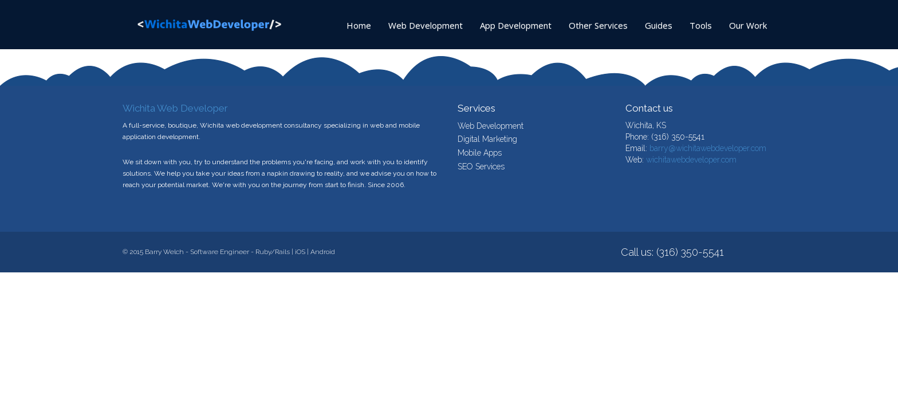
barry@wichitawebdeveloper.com (707, 148)
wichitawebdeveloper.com (691, 159)
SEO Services (481, 166)
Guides (658, 25)
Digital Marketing (487, 139)
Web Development (425, 25)
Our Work (748, 25)
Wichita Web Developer (175, 108)
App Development (516, 25)
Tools (701, 25)
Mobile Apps (480, 152)
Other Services (598, 25)
